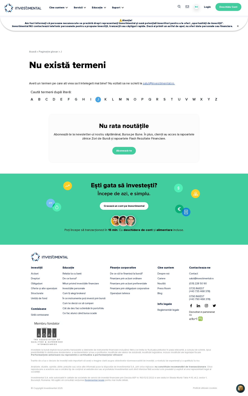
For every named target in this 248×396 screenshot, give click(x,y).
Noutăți (162, 283)
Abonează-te (124, 150)
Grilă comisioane (40, 314)
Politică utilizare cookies (205, 388)
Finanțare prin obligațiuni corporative (129, 288)
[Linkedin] (198, 305)
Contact (193, 273)
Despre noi (163, 273)
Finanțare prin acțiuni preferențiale (128, 283)
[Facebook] (191, 305)
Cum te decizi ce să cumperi (78, 303)
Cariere (161, 278)
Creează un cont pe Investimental (124, 206)
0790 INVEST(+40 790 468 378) (199, 298)
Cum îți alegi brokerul (74, 293)
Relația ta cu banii (72, 273)
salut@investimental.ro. (159, 83)
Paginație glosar (48, 51)
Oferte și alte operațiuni (44, 288)
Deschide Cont (228, 7)
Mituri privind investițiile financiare (81, 283)
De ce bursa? (70, 278)
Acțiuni (34, 273)
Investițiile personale (74, 288)
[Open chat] (240, 388)
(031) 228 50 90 (198, 283)
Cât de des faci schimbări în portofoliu (83, 308)
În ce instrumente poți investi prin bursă (84, 298)
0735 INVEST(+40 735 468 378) (199, 290)
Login (207, 7)
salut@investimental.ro (201, 278)
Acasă (32, 51)
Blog (160, 293)
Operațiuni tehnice (120, 293)
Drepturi (35, 278)
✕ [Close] (238, 26)
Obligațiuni (36, 283)
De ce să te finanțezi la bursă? (126, 273)
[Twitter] (214, 305)
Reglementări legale (168, 309)
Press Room (164, 288)
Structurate (37, 293)
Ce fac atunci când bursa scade (80, 313)
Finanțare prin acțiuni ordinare (126, 278)
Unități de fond (39, 298)
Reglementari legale (94, 380)
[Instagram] (206, 305)
